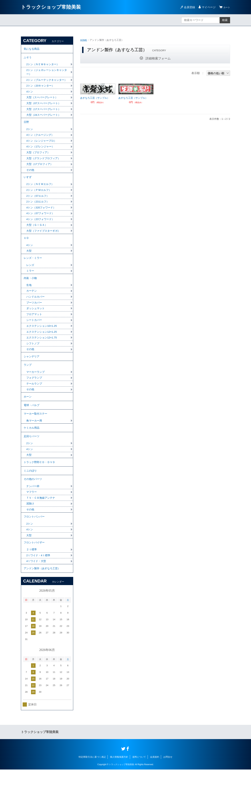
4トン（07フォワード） (41, 227)
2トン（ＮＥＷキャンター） (43, 66)
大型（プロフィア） (38, 163)
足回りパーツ (32, 466)
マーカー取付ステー (36, 441)
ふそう (28, 58)
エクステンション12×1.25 (42, 352)
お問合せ (167, 797)
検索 (225, 20)
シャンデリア (32, 379)
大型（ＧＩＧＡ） (37, 239)
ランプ (28, 388)
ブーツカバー (34, 322)
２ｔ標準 (31, 588)
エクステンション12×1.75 (42, 359)
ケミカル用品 (32, 456)
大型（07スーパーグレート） (44, 111)
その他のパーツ (33, 513)
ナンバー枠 (33, 520)
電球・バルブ (32, 431)
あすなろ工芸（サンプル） (94, 97)
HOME (84, 40)
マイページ (207, 7)
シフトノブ (33, 365)
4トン (29, 99)
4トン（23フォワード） (41, 233)
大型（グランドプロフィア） (44, 169)
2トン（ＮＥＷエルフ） (41, 197)
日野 (26, 131)
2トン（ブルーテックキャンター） (45, 84)
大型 (29, 267)
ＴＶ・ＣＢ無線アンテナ (41, 533)
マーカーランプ (36, 396)
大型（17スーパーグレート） (44, 117)
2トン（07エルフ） (38, 209)
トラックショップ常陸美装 (51, 7)
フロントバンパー (35, 553)
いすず (28, 189)
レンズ (30, 282)
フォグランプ (34, 402)
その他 (30, 181)
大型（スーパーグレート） (43, 105)
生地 (29, 304)
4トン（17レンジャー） (41, 157)
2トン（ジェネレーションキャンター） (46, 74)
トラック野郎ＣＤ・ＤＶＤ (40, 494)
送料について (139, 797)
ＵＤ (26, 253)
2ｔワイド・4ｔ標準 (39, 594)
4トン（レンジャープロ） (42, 151)
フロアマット (34, 334)
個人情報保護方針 (119, 797)
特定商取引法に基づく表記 (92, 797)
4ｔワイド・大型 (36, 600)
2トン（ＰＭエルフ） (39, 203)
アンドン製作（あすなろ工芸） (43, 608)
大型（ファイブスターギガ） (44, 245)
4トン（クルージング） (41, 145)
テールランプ (34, 408)
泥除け (30, 539)
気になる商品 (32, 49)
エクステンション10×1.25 (42, 346)
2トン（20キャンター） (41, 93)
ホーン (28, 422)
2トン (29, 138)
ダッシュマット (36, 328)
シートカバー (34, 340)
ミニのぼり (31, 503)
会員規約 (154, 797)
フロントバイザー (35, 580)
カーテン (31, 310)
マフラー (31, 526)
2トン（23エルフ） (38, 215)
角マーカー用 (34, 449)
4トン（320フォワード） (42, 221)
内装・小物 (31, 296)
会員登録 (187, 7)
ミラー (30, 288)
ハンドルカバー (36, 316)
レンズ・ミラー (33, 275)
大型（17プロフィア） (40, 175)
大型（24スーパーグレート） (44, 123)
